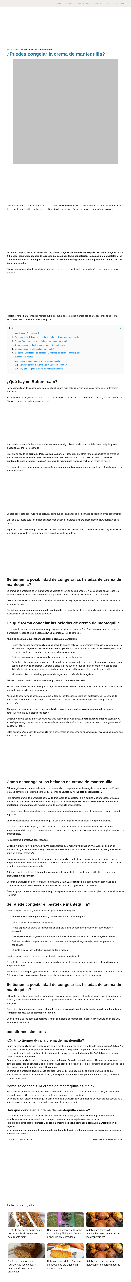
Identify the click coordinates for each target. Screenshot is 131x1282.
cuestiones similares (24, 357)
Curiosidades (83, 4)
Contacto (120, 4)
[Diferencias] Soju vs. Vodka (20, 1139)
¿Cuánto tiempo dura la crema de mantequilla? (40, 361)
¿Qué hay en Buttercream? (27, 333)
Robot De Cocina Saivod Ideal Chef (107, 1139)
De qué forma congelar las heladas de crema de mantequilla (41, 341)
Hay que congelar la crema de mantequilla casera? (41, 369)
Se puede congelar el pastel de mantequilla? (34, 349)
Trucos (58, 4)
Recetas (69, 4)
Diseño (109, 4)
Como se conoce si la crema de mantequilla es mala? (43, 365)
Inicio (48, 4)
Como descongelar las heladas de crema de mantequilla (40, 345)
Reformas (97, 4)
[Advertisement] (65, 28)
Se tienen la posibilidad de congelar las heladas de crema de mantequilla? (47, 337)
